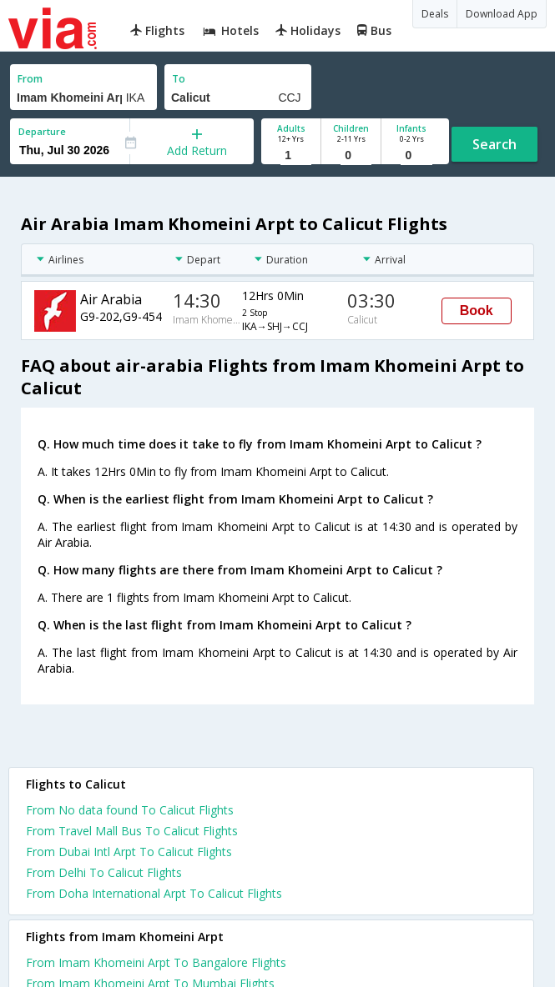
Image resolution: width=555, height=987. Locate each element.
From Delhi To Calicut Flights (104, 872)
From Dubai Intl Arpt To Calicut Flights (129, 851)
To (178, 79)
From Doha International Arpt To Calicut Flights (154, 893)
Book (476, 310)
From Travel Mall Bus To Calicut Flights (132, 831)
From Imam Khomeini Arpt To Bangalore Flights (156, 962)
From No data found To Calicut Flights (130, 810)
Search (494, 144)
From (30, 79)
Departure (42, 131)
